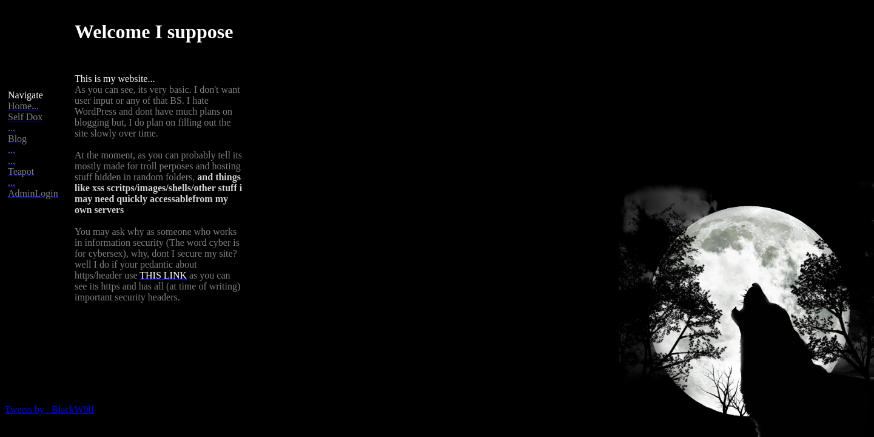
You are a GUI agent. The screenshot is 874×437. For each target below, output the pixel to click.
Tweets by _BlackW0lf (49, 409)
